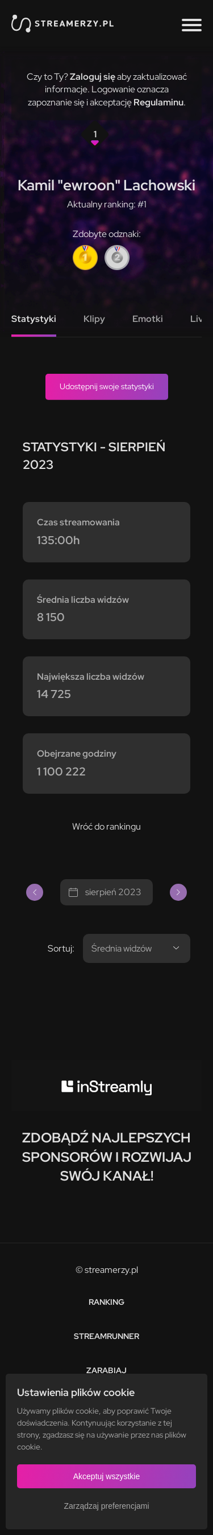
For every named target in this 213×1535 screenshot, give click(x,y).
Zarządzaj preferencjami (106, 1505)
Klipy (94, 319)
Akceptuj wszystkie (106, 1476)
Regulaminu (158, 102)
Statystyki (33, 319)
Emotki (147, 319)
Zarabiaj (106, 1370)
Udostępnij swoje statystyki (107, 386)
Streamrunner (106, 1336)
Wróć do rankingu (106, 826)
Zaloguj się (92, 77)
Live (199, 319)
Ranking (106, 1302)
